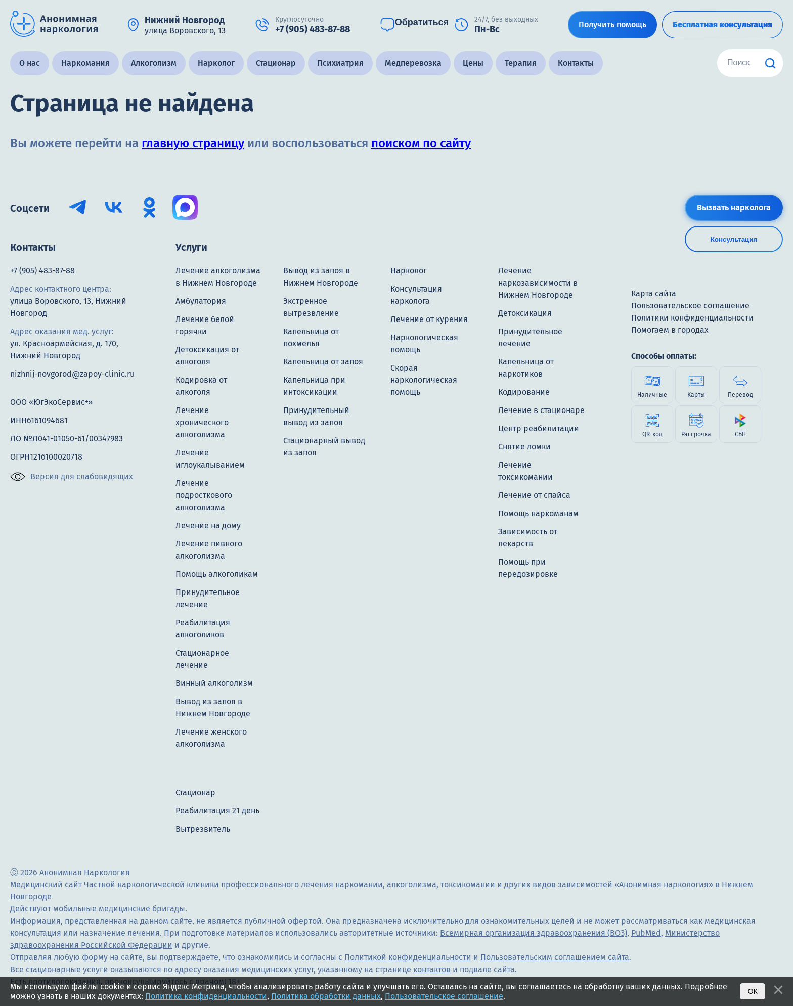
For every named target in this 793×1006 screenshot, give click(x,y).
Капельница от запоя (323, 362)
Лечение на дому (208, 525)
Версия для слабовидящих (71, 476)
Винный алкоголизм (214, 683)
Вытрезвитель (202, 829)
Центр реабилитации (538, 428)
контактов (432, 969)
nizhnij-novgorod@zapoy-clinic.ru (72, 374)
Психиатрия (340, 63)
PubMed (646, 933)
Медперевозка (413, 63)
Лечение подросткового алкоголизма (203, 495)
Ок (752, 991)
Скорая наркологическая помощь (423, 380)
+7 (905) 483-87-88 (42, 271)
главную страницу (193, 143)
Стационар (276, 63)
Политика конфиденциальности (206, 996)
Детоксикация (525, 313)
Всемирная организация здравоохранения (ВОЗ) (533, 933)
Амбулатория (200, 301)
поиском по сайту (421, 143)
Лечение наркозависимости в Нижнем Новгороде (538, 283)
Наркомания (85, 63)
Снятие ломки (524, 446)
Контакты (576, 63)
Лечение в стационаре (541, 410)
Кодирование (524, 392)
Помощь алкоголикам (216, 574)
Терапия (521, 63)
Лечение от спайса (534, 495)
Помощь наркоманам (538, 513)
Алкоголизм (154, 63)
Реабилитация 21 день (217, 810)
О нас (29, 63)
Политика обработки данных (326, 996)
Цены (473, 63)
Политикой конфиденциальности (407, 957)
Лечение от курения (429, 319)
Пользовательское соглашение (444, 996)
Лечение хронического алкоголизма (202, 422)
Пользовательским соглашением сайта (554, 957)
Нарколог (216, 63)
